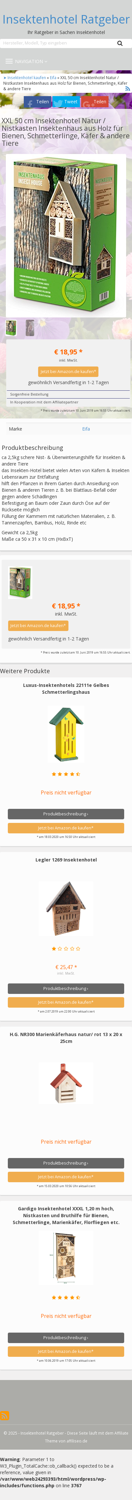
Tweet (71, 101)
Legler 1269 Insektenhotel (66, 860)
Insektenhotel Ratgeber (66, 19)
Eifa (53, 77)
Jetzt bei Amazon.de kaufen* (68, 371)
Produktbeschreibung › (65, 814)
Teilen (42, 101)
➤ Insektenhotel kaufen (25, 77)
